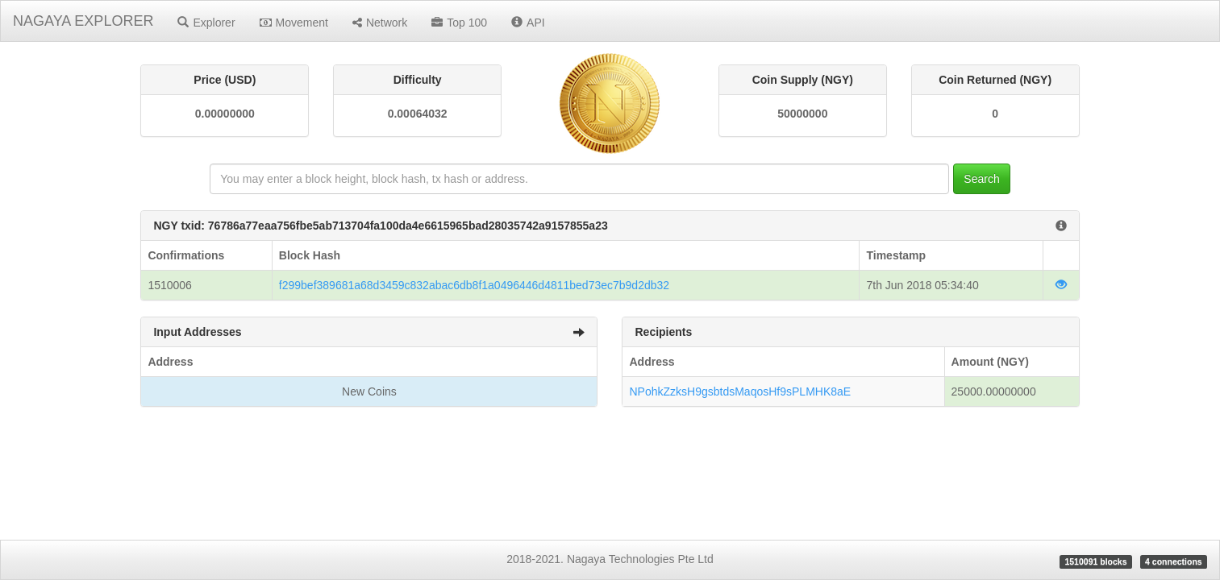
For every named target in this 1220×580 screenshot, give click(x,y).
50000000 (802, 113)
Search (981, 178)
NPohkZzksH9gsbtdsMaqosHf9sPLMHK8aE (740, 391)
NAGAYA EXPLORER (83, 21)
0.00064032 (418, 113)
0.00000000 (225, 113)
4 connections (1173, 561)
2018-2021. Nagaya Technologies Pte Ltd (610, 559)
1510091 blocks (1095, 561)
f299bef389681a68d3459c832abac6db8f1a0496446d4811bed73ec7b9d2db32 (474, 285)
